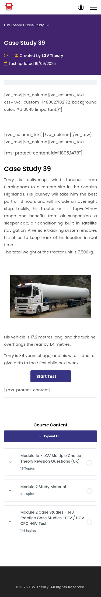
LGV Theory (38, 587)
